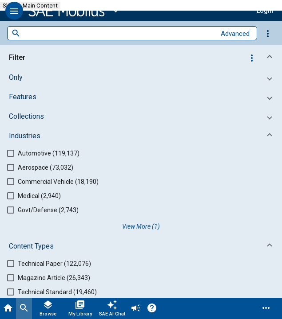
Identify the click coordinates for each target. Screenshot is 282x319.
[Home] (8, 308)
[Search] (24, 308)
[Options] (268, 33)
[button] (14, 10)
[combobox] (118, 33)
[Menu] (266, 308)
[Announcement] (136, 308)
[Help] (152, 308)
